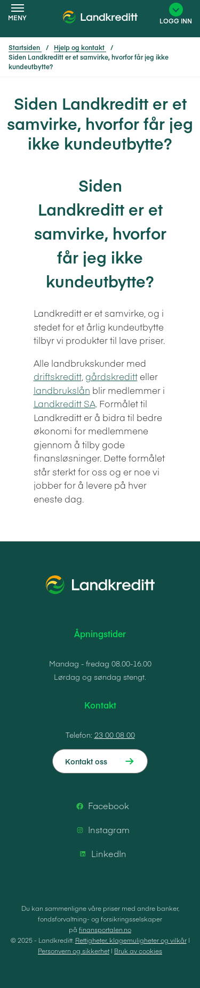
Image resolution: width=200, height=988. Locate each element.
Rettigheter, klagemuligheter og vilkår (131, 940)
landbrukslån (62, 390)
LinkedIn (101, 853)
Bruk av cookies (138, 950)
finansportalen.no (105, 929)
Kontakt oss (86, 761)
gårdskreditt (111, 376)
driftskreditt (58, 376)
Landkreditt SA (64, 403)
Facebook (101, 806)
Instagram (101, 830)
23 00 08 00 (114, 734)
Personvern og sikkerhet (73, 950)
